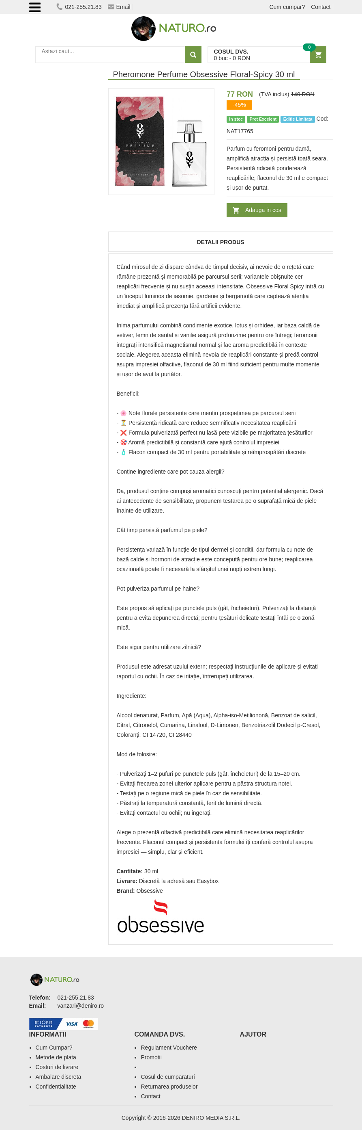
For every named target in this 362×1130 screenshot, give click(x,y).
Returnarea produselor (169, 1086)
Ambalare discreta (58, 1077)
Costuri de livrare (57, 1067)
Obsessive (150, 891)
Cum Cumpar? (54, 1047)
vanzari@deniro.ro (81, 1005)
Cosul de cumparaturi (168, 1077)
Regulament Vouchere (169, 1047)
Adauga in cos (263, 210)
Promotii (151, 1057)
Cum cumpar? (287, 7)
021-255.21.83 (78, 7)
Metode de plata (56, 1057)
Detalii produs (220, 242)
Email (119, 7)
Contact (320, 7)
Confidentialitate (56, 1086)
